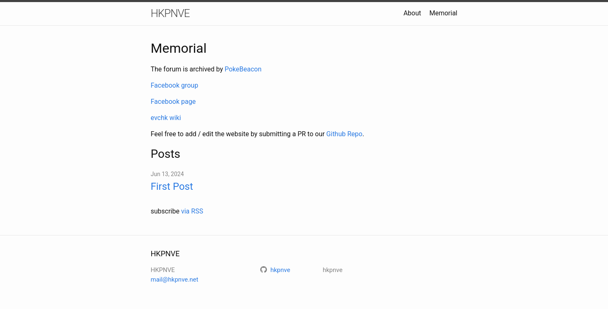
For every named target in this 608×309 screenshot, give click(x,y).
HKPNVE (170, 13)
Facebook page (173, 101)
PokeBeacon (243, 69)
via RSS (192, 211)
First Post (172, 186)
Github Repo (344, 134)
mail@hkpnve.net (175, 279)
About (412, 13)
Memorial (443, 13)
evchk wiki (166, 118)
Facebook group (175, 85)
